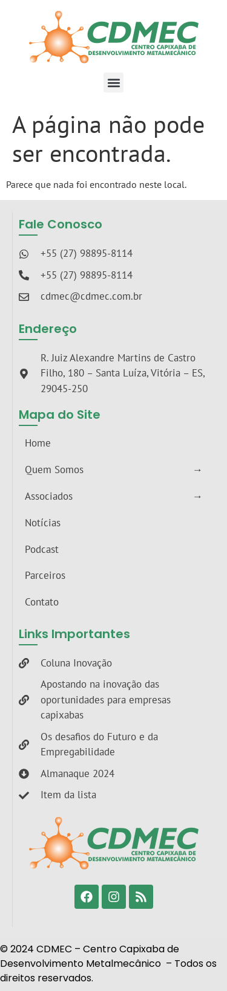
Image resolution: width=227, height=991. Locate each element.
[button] (113, 82)
